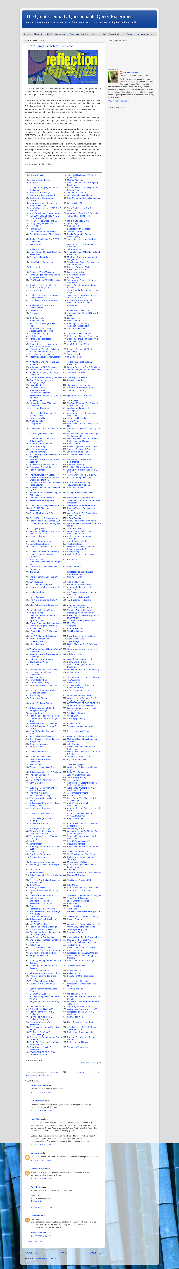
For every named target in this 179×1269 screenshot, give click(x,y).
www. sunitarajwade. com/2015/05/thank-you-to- (79, 606)
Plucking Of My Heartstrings (80, 467)
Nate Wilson (36, 1119)
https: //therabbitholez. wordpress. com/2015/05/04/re (45, 532)
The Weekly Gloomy (39, 793)
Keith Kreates (36, 267)
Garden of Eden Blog (39, 682)
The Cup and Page (76, 989)
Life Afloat (34, 341)
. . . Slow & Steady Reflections (81, 620)
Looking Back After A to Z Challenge (83, 367)
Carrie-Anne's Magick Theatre (81, 388)
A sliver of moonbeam (40, 639)
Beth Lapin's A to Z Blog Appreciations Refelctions (79, 324)
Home (63, 1252)
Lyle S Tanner (73, 885)
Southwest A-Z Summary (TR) (43, 984)
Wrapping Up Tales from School (44, 587)
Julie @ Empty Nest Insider (79, 775)
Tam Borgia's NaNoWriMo (79, 1006)
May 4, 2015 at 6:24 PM (41, 1160)
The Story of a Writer (76, 372)
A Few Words (73, 421)
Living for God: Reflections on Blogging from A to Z (80, 547)
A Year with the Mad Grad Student (82, 846)
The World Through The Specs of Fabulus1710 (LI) (82, 404)
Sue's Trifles (35, 290)
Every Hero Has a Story (78, 731)
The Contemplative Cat (77, 851)
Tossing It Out (36, 310)
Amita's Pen (72, 903)
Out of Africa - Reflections (41, 895)
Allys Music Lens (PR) (77, 759)
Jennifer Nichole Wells (40, 449)
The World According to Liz (42, 354)
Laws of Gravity (37, 597)
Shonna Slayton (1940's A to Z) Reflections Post (44, 440)
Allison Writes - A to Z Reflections (45, 973)
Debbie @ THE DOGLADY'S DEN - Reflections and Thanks (83, 440)
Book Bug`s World (38, 318)
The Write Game (37, 388)
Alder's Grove (73, 723)
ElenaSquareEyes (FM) (40, 994)
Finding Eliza (73, 277)
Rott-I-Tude (72, 305)
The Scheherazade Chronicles (81, 726)
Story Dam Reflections (77, 898)
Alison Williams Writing (77, 793)
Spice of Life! (36, 628)
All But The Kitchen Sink (78, 597)
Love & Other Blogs (76, 203)
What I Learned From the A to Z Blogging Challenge (81, 699)
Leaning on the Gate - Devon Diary (83, 669)
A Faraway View (37, 175)
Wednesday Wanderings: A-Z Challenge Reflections (80, 789)
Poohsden (71, 626)
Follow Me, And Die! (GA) (41, 1009)
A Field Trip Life (74, 518)
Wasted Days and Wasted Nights (82, 446)
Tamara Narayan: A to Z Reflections (83, 370)
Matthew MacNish (130, 72)
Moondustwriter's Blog (77, 862)
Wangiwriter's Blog (75, 639)
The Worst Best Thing (77, 965)
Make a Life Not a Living (78, 221)
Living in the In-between (40, 541)
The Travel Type (74, 341)
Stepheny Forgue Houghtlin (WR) (82, 339)
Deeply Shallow (74, 906)
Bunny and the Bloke (76, 662)
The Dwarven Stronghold (41, 584)
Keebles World (74, 567)
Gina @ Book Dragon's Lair (79, 659)
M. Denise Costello (76, 357)
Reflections (35, 945)
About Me (38, 34)
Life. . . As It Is (36, 777)
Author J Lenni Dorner (40, 180)
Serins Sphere (73, 444)
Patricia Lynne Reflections (41, 434)
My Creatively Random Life (42, 937)
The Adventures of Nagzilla (42, 475)
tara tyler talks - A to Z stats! (42, 610)
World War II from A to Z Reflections (83, 213)
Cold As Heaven (74, 577)
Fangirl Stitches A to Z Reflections (45, 234)
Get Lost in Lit (73, 318)
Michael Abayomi (75, 180)
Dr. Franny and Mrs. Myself (79, 695)
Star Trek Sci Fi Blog (76, 390)
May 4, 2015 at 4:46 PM (41, 1145)
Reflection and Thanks (77, 1042)
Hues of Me (35, 226)
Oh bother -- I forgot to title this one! (83, 924)
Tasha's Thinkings (75, 231)
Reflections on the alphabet (42, 500)
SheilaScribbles (37, 249)
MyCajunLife (35, 244)
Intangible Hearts (75, 380)
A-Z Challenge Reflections (79, 600)
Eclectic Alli (35, 313)
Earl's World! (73, 226)
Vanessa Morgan (38, 1169)
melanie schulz (36, 898)
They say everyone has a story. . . (82, 475)
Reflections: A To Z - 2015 (41, 903)
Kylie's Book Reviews (112, 34)
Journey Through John (77, 452)
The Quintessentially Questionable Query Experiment (80, 16)
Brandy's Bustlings (38, 888)
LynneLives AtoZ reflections (79, 395)
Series (95, 34)
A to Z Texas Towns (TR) (78, 216)
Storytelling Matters (76, 844)
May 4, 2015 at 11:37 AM (41, 1111)
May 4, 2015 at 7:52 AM (41, 1092)
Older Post (96, 1252)
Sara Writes (35, 885)
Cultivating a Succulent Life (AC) (82, 1009)
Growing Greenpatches (78, 929)
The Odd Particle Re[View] (79, 610)
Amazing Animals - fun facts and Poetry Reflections (44, 204)
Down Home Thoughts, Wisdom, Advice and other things (44, 350)
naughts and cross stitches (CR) (44, 1001)
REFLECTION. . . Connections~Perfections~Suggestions (46, 561)
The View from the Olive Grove (81, 854)
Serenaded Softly (75, 932)
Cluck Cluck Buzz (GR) (40, 467)
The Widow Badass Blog (41, 916)
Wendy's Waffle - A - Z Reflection (82, 736)
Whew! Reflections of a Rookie (81, 947)
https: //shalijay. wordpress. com (44, 605)
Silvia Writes (35, 764)
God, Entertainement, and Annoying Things (41, 381)
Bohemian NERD (37, 321)
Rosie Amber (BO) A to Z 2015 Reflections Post (43, 306)
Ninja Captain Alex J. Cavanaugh (45, 213)
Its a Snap (34, 572)
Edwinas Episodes (75, 654)
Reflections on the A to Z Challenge (46, 772)
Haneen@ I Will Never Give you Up (83, 911)
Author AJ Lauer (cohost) (41, 444)
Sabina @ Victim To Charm (42, 272)
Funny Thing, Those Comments (81, 521)
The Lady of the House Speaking (45, 950)
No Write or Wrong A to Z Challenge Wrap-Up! (41, 1018)
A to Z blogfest (31, 1075)
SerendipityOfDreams (77, 377)
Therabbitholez (74, 528)
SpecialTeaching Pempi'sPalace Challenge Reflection (44, 478)
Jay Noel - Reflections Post (79, 333)
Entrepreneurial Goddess (78, 229)
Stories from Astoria (39, 744)
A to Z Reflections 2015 (78, 344)
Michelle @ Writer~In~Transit (80, 554)
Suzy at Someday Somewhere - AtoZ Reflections (44, 789)
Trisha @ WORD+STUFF (79, 757)
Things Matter (36, 423)
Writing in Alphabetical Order (43, 767)
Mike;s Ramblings (38, 446)
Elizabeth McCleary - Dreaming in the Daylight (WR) (45, 933)
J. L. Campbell (73, 744)
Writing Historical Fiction (78, 310)
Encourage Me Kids (76, 950)
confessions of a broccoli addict (81, 239)
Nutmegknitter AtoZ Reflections (44, 367)
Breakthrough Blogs (76, 275)
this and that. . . (37, 385)
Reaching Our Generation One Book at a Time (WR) (44, 286)
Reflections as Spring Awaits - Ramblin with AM (81, 573)
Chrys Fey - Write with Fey (42, 813)
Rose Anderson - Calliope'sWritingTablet (40, 391)
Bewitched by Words (39, 662)
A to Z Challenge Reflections (43, 636)
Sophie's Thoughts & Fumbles (81, 449)
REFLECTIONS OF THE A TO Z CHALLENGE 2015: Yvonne (44, 217)
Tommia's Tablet (37, 1006)
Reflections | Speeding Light (80, 1032)
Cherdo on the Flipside (77, 541)
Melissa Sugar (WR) (76, 994)
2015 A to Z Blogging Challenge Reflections (49, 46)
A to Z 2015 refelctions (40, 924)
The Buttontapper (75, 544)
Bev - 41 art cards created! (79, 690)
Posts (27, 34)
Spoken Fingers (74, 919)
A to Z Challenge (45, 1075)
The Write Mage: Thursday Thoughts (84, 895)
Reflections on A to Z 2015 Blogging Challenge (42, 709)
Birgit (32, 841)
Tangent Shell (73, 354)
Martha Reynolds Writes (41, 370)
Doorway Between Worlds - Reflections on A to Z (79, 268)
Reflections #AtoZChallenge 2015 (45, 521)
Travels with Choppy (39, 333)
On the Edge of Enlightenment (43, 518)
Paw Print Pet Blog (75, 464)
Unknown (35, 1153)
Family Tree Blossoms (40, 808)
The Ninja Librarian (76, 713)
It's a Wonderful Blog (76, 321)
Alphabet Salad (37, 872)
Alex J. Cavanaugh (39, 1085)
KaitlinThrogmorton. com (41, 947)
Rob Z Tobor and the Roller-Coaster (83, 198)
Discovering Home (75, 828)
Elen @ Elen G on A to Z (78, 841)
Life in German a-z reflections (43, 231)
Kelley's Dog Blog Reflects (42, 223)
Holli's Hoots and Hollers (41, 929)
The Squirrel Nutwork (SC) (79, 880)
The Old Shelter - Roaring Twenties (46, 377)
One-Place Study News (40, 854)
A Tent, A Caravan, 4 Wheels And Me (84, 872)
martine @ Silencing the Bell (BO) (45, 865)
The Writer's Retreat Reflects (43, 981)
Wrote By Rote (36, 421)
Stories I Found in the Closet (43, 546)
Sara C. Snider (36, 783)
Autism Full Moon (75, 973)
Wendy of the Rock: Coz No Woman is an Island (42, 832)
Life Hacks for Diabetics (78, 901)
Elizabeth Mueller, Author (78, 454)
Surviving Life (36, 400)
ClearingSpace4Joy (76, 718)
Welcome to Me (74, 971)
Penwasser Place (75, 682)
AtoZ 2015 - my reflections (79, 477)
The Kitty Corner (74, 945)
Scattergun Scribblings (40, 828)
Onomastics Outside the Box (43, 953)
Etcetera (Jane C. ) (38, 641)
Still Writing (35, 695)
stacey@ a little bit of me (78, 385)
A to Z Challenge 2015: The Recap (83, 888)
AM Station (72, 559)
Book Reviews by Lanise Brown (81, 636)
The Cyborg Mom (38, 528)
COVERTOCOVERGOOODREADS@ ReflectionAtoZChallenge (83, 704)
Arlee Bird (35, 1187)
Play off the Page (75, 818)
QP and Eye (72, 223)
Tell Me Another (74, 249)
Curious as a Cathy (76, 328)
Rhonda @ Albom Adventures (80, 613)
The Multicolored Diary (40, 257)
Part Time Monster (75, 488)
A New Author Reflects (77, 981)
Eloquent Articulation (39, 955)
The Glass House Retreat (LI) (43, 300)
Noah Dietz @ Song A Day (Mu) (44, 505)
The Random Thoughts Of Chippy (82, 916)
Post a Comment (35, 1242)
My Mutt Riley (36, 713)
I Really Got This (37, 418)
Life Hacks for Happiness (41, 901)
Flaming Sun (35, 229)
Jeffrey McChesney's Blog (41, 659)
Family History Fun (38, 680)
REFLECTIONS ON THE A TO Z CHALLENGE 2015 (82, 814)
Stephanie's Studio (38, 698)
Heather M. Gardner (76, 875)
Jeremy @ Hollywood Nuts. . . (43, 221)
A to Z (98, 1072)
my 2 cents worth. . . (39, 620)
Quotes (130, 34)
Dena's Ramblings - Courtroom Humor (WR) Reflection (44, 345)
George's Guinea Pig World (42, 195)
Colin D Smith (36, 664)
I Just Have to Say (75, 272)
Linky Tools (85, 1063)
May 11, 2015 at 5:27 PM (41, 1207)
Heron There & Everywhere (79, 584)
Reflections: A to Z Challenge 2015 (45, 429)
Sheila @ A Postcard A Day (42, 513)
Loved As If (35, 870)
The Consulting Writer (77, 418)
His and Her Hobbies (39, 823)
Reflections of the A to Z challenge (82, 336)
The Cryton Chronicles (77, 1047)
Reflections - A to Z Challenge (43, 723)
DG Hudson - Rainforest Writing (44, 552)
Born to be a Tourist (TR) (41, 193)
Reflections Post (37, 470)
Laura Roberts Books (39, 544)
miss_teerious (73, 780)
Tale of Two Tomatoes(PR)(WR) (81, 505)
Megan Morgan (74, 672)
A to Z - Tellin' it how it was (79, 890)
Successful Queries (79, 34)
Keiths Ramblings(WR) (40, 408)
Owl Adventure (36, 582)
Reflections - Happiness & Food (44, 716)
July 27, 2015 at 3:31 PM (41, 1236)
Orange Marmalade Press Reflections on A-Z (79, 532)
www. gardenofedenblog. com (43, 685)
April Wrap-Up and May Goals (43, 464)
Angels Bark (35, 183)
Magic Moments (37, 677)
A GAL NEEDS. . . (38, 747)
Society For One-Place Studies (81, 976)
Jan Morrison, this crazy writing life (45, 669)
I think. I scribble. (37, 644)
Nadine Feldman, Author (41, 703)
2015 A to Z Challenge (85, 1072)
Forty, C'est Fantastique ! (78, 772)
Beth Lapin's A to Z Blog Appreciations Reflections (41, 329)
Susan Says (72, 400)
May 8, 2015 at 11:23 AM (41, 1178)
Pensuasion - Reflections (41, 339)
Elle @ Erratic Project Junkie (80, 493)
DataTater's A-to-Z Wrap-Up (42, 909)
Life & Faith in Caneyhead (41, 262)
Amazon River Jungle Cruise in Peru (84, 937)
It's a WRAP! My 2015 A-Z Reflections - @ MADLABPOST (81, 941)
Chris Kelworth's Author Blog (80, 1022)
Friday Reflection (75, 1017)
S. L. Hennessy (37, 1101)
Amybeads (72, 909)
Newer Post (31, 1252)
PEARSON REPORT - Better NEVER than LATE (43, 1053)
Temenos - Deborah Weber (42, 498)
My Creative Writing (56, 34)
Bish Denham (36, 336)
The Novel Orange (75, 631)
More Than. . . (73, 623)
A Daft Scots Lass (75, 795)
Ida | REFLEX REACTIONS (42, 780)
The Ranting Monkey (39, 775)
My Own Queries (145, 34)
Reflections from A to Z (40, 752)
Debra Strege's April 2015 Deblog (45, 275)
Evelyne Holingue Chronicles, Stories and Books (80, 686)
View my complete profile (118, 101)
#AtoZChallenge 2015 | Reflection (45, 280)
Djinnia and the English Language (45, 523)
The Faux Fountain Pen (40, 971)
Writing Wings (73, 552)
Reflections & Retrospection (80, 498)
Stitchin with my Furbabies (42, 862)
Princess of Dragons (39, 536)
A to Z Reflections (75, 628)
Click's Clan (72, 716)
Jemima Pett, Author (76, 193)
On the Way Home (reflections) (81, 927)
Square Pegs (73, 641)
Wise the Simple (37, 613)
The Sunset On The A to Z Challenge (84, 677)
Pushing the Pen (37, 857)
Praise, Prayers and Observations (45, 623)
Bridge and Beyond (38, 277)
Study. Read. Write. (38, 592)
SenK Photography (76, 764)
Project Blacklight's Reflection (43, 626)
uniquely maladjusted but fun (80, 195)
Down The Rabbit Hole (40, 757)
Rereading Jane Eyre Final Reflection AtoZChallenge (79, 301)
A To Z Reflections (75, 582)
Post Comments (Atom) (46, 1258)
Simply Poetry (36, 844)
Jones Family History (76, 777)
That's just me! (74, 680)
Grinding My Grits (38, 452)
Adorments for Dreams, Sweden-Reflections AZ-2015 (82, 784)
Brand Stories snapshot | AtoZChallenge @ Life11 (78, 483)
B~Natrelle (35, 1216)
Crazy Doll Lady (37, 851)
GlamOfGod (72, 870)
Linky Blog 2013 (96, 1063)
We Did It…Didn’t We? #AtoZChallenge (40, 1033)
